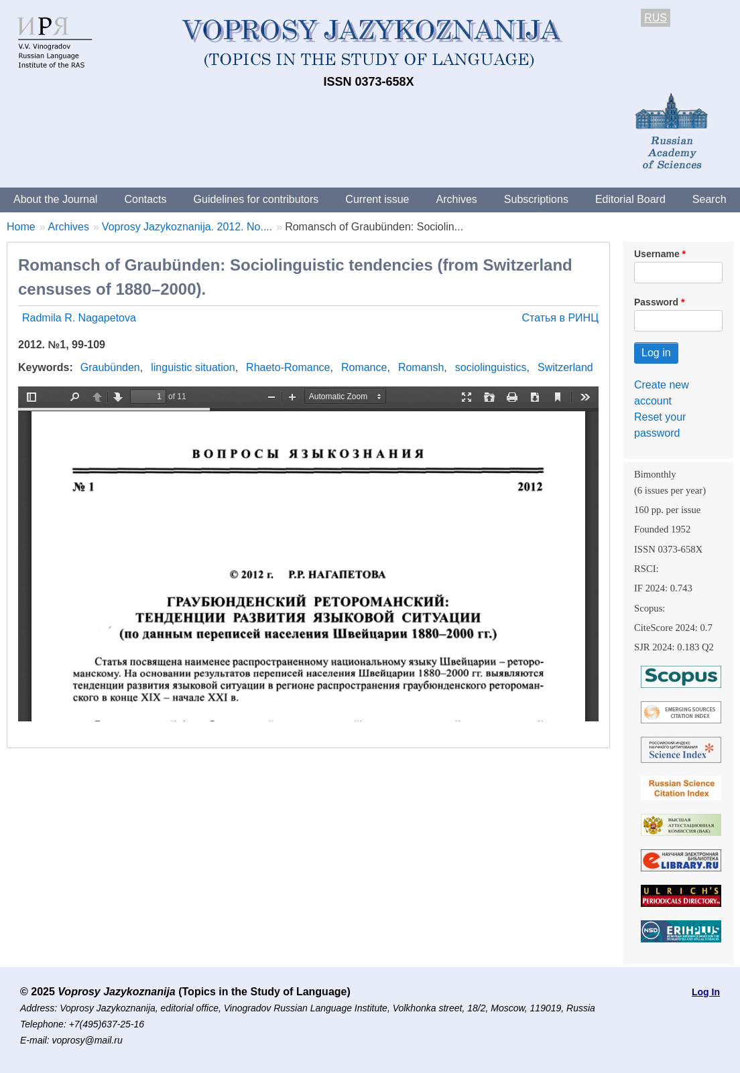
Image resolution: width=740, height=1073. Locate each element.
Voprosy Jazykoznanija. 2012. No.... (187, 226)
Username (657, 253)
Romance (364, 367)
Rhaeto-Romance (288, 367)
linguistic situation (193, 367)
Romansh (421, 367)
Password (656, 302)
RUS (655, 17)
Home (21, 226)
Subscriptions (536, 199)
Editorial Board (630, 199)
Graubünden (110, 367)
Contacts (145, 199)
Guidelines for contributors (256, 199)
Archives (456, 199)
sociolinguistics (491, 367)
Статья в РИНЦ (560, 318)
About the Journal (55, 199)
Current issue (377, 199)
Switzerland (565, 367)
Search (709, 199)
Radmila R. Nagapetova (79, 318)
